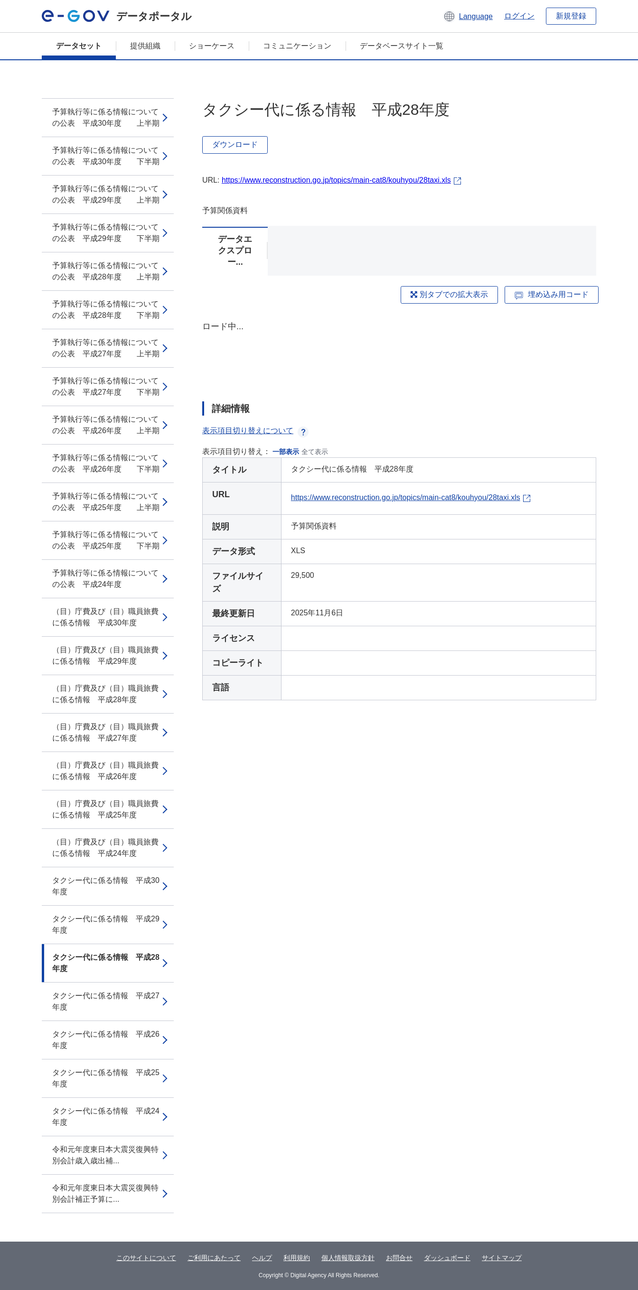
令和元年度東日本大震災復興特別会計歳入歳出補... (105, 1155)
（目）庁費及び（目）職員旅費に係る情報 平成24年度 (105, 847)
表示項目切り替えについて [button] (255, 431)
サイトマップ (502, 1258)
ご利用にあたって (214, 1258)
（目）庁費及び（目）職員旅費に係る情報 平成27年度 (105, 732)
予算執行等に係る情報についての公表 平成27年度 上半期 (106, 348)
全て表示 (314, 451)
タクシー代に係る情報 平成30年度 (106, 886)
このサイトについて (146, 1258)
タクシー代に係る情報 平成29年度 (106, 924)
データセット (79, 46)
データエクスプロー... (235, 250)
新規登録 (571, 16)
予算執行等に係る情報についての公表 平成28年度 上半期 (106, 271)
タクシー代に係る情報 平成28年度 (106, 963)
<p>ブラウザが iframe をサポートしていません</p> (399, 353)
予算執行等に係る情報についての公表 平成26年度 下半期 (106, 463)
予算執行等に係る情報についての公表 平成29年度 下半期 (106, 232)
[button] (468, 16)
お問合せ (399, 1258)
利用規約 (296, 1258)
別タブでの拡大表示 (449, 294)
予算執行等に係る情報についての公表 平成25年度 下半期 (106, 540)
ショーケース (212, 46)
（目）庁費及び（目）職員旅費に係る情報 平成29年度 (105, 655)
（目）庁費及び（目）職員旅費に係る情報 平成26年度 (105, 770)
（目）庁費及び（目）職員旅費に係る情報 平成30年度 (105, 617)
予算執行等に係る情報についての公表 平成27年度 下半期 (106, 386)
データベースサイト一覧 (401, 46)
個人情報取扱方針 (348, 1258)
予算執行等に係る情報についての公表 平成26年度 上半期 (106, 425)
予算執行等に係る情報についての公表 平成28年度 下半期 (106, 309)
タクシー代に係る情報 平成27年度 (106, 1001)
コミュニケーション (297, 46)
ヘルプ (262, 1258)
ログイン (519, 16)
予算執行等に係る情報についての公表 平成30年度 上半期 (106, 117)
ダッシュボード (447, 1258)
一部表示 (285, 451)
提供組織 (145, 46)
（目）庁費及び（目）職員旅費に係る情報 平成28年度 (105, 694)
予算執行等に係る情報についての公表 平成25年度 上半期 (106, 501)
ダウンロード (235, 144)
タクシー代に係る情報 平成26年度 (106, 1039)
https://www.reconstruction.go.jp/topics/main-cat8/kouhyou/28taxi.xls (336, 180)
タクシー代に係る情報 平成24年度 (106, 1116)
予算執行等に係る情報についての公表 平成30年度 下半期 (106, 156)
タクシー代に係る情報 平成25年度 (106, 1078)
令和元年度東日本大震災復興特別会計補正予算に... (105, 1193)
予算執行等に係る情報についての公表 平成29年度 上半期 (106, 194)
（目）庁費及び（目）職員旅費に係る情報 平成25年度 (105, 809)
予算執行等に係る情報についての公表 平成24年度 (105, 578)
